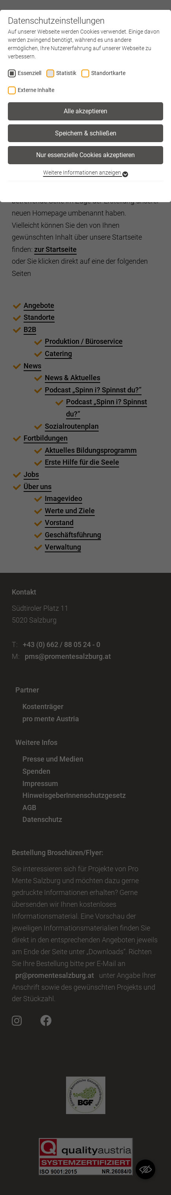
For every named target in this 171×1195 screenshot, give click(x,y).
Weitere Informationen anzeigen (85, 172)
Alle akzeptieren (85, 111)
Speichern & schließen (85, 133)
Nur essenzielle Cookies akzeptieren (85, 155)
